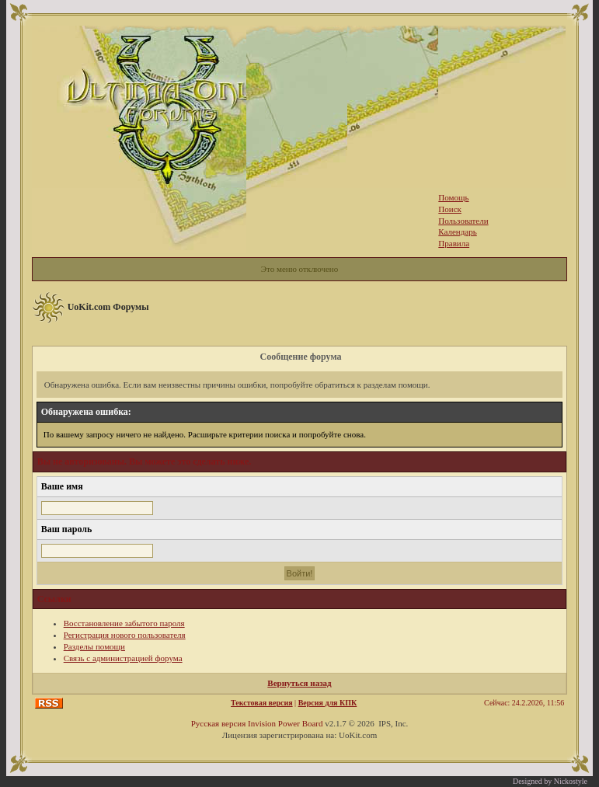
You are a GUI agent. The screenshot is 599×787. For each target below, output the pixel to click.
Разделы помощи (94, 646)
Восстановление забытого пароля (124, 623)
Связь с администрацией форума (123, 658)
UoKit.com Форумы (108, 306)
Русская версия (218, 723)
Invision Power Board (285, 723)
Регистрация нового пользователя (125, 634)
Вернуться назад (299, 683)
